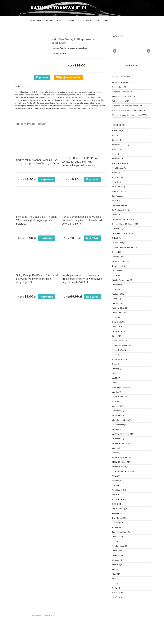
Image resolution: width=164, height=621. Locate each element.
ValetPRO (118, 565)
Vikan (116, 574)
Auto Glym (117, 173)
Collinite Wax (118, 243)
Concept (117, 252)
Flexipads (118, 294)
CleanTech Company (122, 233)
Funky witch (118, 303)
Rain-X (115, 495)
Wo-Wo (116, 588)
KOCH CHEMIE (120, 359)
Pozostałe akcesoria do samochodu (128, 110)
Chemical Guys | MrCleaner (125, 224)
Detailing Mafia (119, 257)
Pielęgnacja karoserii (123, 92)
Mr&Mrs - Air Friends (122, 434)
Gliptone (117, 317)
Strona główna (35, 20)
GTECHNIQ (118, 331)
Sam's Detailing (120, 509)
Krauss (116, 364)
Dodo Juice (118, 266)
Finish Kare (118, 285)
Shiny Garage (119, 518)
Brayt (116, 201)
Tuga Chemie (118, 555)
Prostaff (116, 481)
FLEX (116, 289)
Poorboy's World (120, 467)
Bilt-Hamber (118, 187)
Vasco (115, 569)
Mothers (117, 429)
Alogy (115, 154)
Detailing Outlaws (120, 261)
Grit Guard (117, 327)
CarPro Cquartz (120, 210)
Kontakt (81, 20)
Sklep (106, 20)
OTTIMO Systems (121, 462)
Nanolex (116, 453)
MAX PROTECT (119, 397)
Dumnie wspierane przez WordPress (43, 616)
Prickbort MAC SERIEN (123, 471)
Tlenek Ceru (118, 551)
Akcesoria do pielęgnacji (124, 82)
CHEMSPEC (118, 229)
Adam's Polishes (120, 145)
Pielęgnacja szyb (121, 101)
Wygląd (71, 20)
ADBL (116, 149)
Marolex (116, 392)
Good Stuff (118, 322)
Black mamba (119, 191)
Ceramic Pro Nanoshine (123, 219)
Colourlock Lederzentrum (124, 247)
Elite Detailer (119, 271)
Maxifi (116, 401)
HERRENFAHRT (120, 341)
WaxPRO (117, 583)
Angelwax (118, 159)
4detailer (117, 140)
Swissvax (117, 537)
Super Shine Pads (121, 532)
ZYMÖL (117, 597)
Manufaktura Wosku (122, 387)
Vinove (116, 579)
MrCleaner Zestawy (121, 443)
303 (115, 135)
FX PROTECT (119, 313)
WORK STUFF (119, 593)
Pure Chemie (119, 490)
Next (148, 51)
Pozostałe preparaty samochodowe (129, 115)
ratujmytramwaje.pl (59, 7)
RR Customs (119, 499)
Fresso (116, 299)
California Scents (120, 205)
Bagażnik (49, 20)
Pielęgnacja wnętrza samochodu (128, 106)
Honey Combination (122, 345)
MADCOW (117, 378)
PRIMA (116, 476)
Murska (116, 448)
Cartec (116, 215)
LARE (116, 373)
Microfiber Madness (122, 420)
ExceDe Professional (122, 280)
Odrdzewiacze (119, 87)
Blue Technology (120, 196)
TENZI (116, 541)
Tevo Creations (119, 546)
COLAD (116, 238)
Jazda (97, 20)
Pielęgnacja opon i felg (123, 96)
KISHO (116, 355)
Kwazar (116, 369)
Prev (114, 51)
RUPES (116, 504)
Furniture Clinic (120, 308)
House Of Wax (119, 350)
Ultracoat (117, 560)
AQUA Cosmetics (120, 163)
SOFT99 (117, 523)
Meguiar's (118, 406)
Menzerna (118, 411)
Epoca (116, 275)
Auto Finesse (119, 168)
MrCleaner (118, 439)
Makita (116, 383)
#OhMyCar (117, 131)
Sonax (116, 527)
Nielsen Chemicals (121, 457)
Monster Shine (120, 425)
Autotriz (116, 182)
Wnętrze (60, 20)
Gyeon (116, 336)
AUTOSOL (117, 177)
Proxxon (116, 485)
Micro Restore (119, 415)
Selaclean (117, 513)
